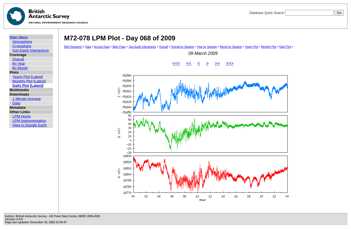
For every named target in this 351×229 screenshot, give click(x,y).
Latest (37, 77)
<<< (176, 63)
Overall (18, 59)
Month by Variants (231, 46)
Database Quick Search (296, 13)
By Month (20, 68)
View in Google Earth (29, 125)
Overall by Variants (182, 46)
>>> (230, 63)
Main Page (119, 46)
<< (188, 63)
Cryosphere (21, 46)
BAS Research (73, 46)
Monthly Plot (22, 81)
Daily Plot (20, 85)
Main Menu (19, 37)
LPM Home (21, 116)
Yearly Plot (21, 77)
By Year (18, 64)
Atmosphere (22, 42)
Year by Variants (207, 46)
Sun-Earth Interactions (30, 50)
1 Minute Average (26, 99)
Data (16, 103)
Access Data (101, 46)
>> (217, 63)
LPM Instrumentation (29, 121)
